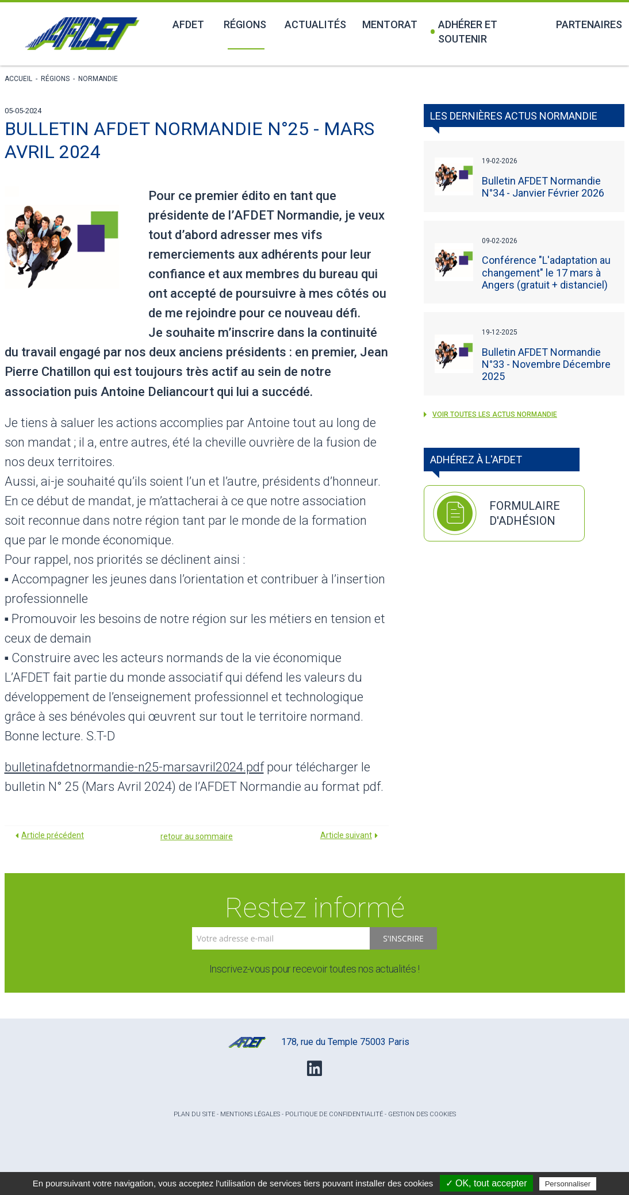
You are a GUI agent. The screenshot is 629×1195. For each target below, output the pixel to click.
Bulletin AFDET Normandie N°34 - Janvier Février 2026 (543, 187)
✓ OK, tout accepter (486, 1183)
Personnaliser (568, 1183)
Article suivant (346, 835)
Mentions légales (250, 1114)
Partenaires (589, 24)
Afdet (188, 24)
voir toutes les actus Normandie (490, 414)
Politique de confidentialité (334, 1114)
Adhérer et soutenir (464, 31)
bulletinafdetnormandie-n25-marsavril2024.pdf (134, 767)
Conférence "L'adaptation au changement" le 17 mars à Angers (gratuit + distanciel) (546, 272)
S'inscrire (403, 938)
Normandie (98, 79)
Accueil (18, 79)
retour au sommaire (196, 836)
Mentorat (389, 24)
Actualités (315, 24)
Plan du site (194, 1114)
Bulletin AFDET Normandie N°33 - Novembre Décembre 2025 (546, 364)
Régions (245, 24)
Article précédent (52, 835)
